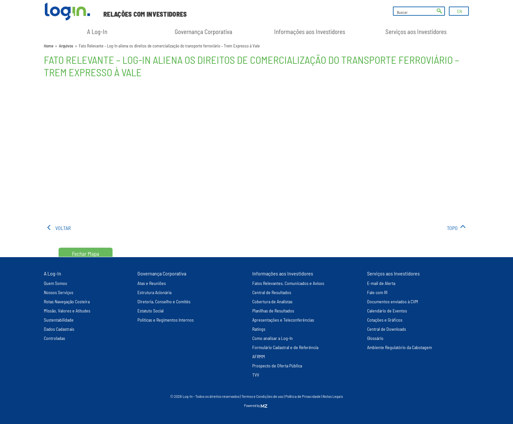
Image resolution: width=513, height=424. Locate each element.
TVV (255, 375)
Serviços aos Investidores (416, 31)
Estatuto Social (150, 310)
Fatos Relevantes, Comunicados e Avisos (288, 283)
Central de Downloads (386, 329)
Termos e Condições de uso (262, 396)
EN (459, 11)
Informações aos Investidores (309, 31)
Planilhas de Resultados (273, 310)
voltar (63, 228)
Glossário (375, 338)
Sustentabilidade (59, 320)
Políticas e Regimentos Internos (165, 320)
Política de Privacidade (303, 396)
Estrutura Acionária (154, 292)
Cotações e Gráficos (384, 320)
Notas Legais (333, 396)
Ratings (258, 329)
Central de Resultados (271, 292)
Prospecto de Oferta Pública (277, 365)
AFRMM (258, 356)
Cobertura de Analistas (272, 301)
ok (439, 11)
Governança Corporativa (203, 31)
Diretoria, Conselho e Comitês (163, 301)
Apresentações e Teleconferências (283, 320)
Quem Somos (55, 283)
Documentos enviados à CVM (392, 301)
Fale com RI (377, 292)
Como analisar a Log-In (272, 338)
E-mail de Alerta (381, 283)
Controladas (54, 338)
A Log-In (97, 31)
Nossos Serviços (58, 292)
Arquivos (66, 45)
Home (48, 45)
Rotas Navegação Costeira (67, 301)
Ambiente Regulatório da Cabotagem (399, 347)
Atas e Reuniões (151, 283)
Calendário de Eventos (387, 310)
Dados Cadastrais (59, 329)
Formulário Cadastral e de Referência (285, 347)
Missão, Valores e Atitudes (67, 310)
